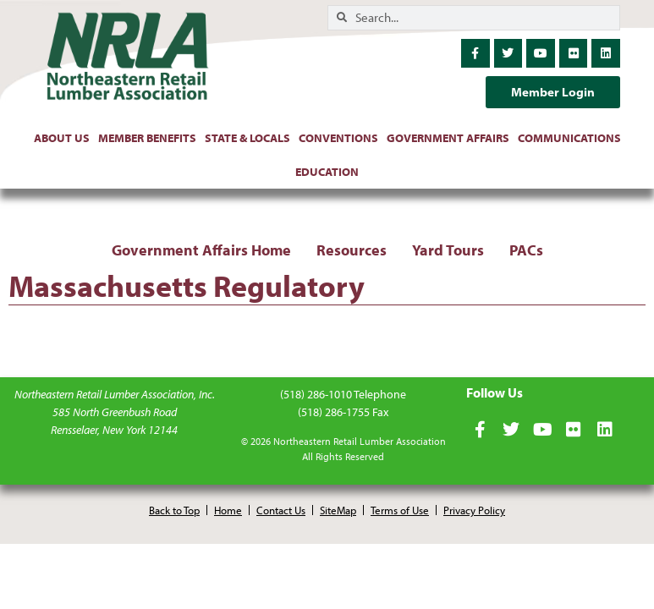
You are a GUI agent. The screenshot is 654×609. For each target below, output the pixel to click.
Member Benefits (147, 137)
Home (228, 510)
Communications (569, 137)
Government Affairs (448, 137)
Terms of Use (400, 510)
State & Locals (247, 137)
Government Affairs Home (201, 250)
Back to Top (174, 510)
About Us (62, 137)
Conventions (338, 137)
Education (327, 171)
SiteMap (338, 510)
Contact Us (280, 510)
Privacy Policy (474, 510)
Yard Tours (448, 250)
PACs (526, 250)
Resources (351, 250)
